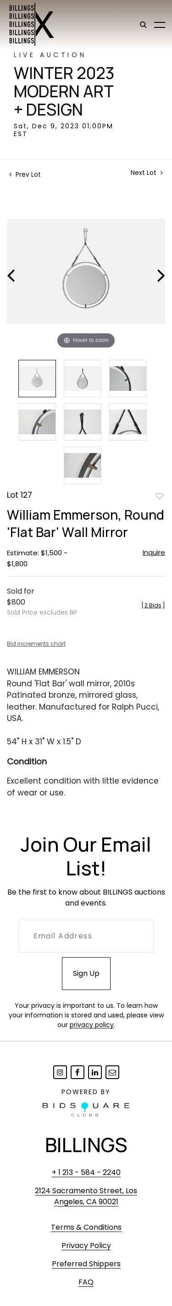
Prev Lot (25, 174)
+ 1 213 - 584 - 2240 (86, 1172)
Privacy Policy (86, 1245)
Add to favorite (159, 495)
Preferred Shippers (86, 1264)
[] (153, 605)
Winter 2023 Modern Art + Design (64, 91)
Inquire (154, 552)
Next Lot (147, 173)
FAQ (86, 1282)
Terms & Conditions (86, 1227)
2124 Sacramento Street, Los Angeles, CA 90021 (86, 1196)
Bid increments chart (36, 644)
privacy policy (92, 1024)
